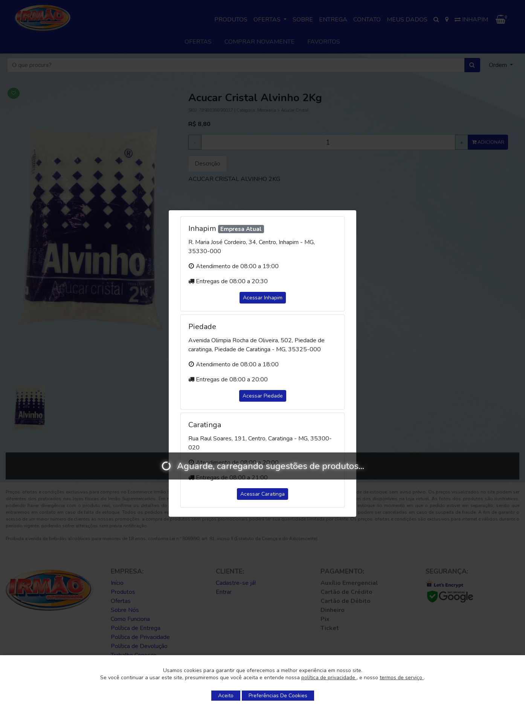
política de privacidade (329, 677)
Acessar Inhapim (262, 297)
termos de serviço (402, 677)
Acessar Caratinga (262, 494)
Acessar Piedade (263, 395)
